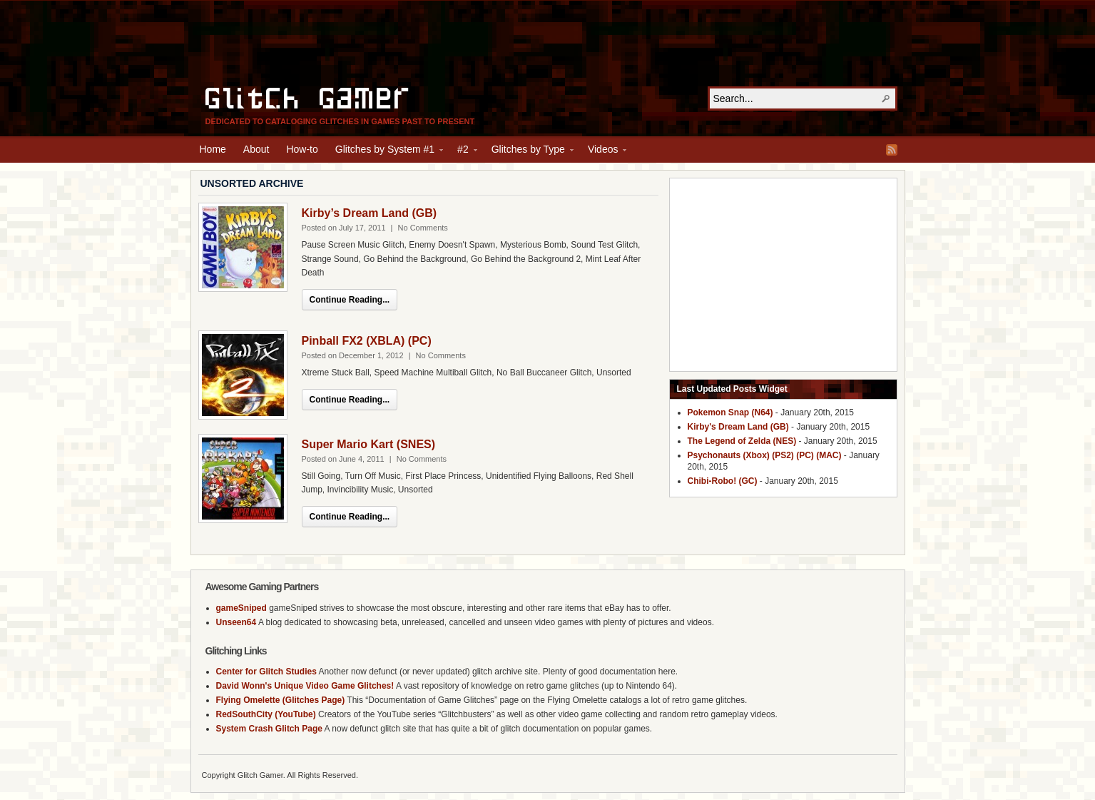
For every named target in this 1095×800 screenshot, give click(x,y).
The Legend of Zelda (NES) (742, 441)
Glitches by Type (528, 151)
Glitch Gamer (308, 96)
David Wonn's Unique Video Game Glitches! (305, 686)
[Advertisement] (548, 43)
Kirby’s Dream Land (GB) (369, 213)
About (256, 149)
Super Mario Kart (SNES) (369, 444)
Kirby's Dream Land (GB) (738, 427)
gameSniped (241, 608)
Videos (603, 151)
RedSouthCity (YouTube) (266, 714)
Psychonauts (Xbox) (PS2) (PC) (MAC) (765, 455)
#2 (463, 151)
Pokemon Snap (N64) (730, 412)
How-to (301, 149)
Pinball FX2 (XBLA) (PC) (367, 341)
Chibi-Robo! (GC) (723, 481)
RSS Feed (891, 150)
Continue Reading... (350, 300)
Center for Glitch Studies (266, 672)
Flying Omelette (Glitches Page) (280, 700)
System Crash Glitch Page (269, 729)
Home (213, 149)
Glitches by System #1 (385, 151)
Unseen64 (236, 622)
